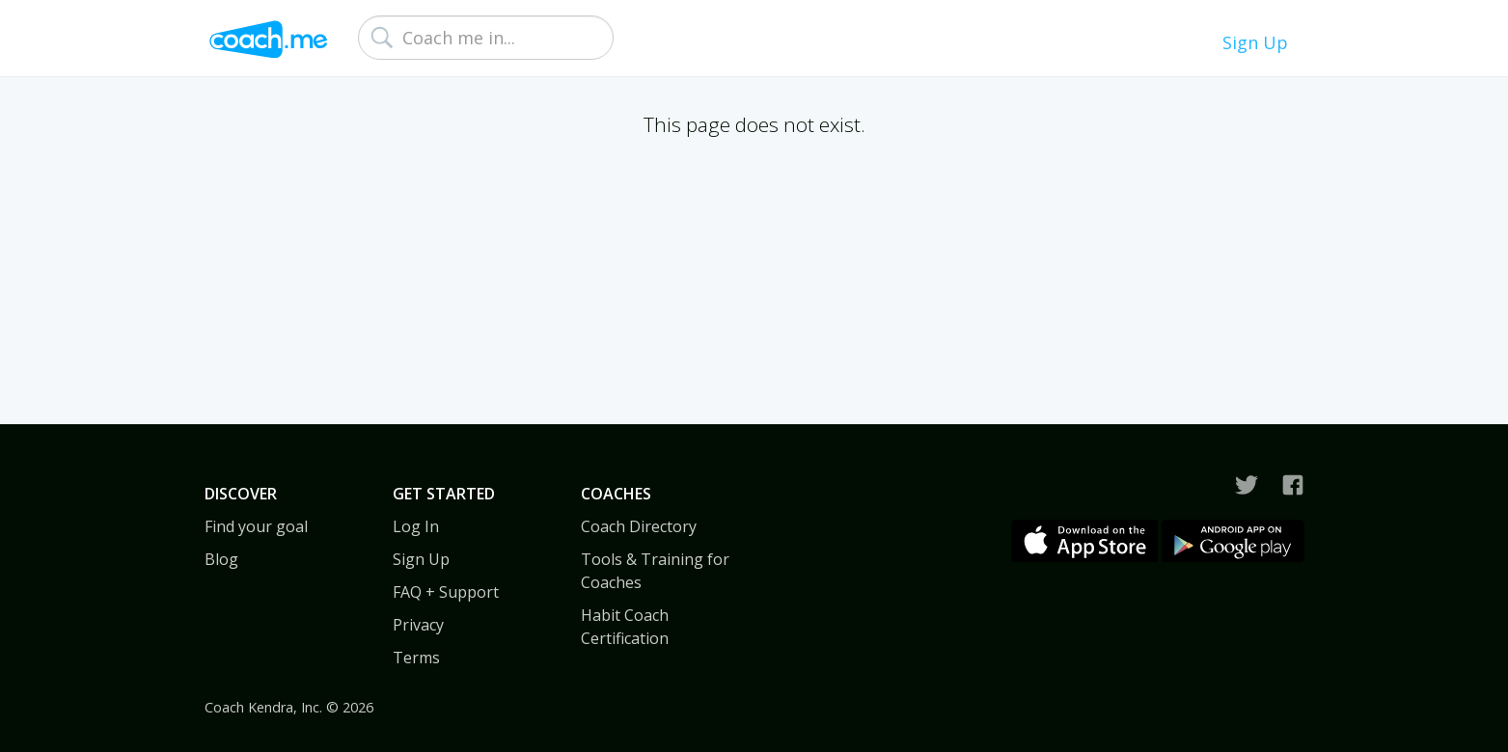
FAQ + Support (446, 592)
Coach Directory (639, 526)
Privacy (418, 624)
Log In (416, 526)
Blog (221, 559)
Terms (416, 657)
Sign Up (1255, 42)
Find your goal (256, 526)
